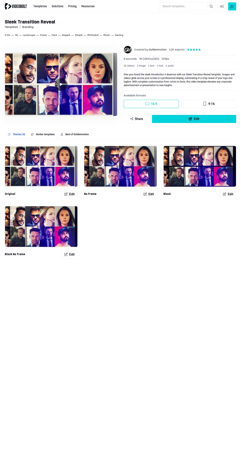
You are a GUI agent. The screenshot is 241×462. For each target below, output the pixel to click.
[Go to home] (16, 6)
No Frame (90, 194)
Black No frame (15, 254)
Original (10, 194)
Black (167, 194)
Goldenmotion (158, 49)
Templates (11, 27)
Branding (27, 27)
